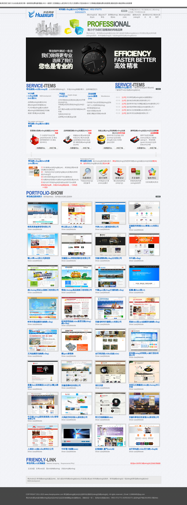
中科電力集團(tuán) (69, 449)
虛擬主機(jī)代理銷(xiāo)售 (96, 113)
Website (39, 229)
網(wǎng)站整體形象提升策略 (39, 110)
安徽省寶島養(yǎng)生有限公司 (108, 258)
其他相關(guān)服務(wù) (92, 96)
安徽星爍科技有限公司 (71, 385)
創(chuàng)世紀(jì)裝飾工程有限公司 (43, 290)
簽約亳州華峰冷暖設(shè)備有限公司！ (141, 107)
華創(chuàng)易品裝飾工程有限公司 (76, 290)
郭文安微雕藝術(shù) (104, 417)
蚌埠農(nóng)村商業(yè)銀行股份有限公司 (144, 354)
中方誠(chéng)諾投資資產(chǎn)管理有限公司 (43, 418)
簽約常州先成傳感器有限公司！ (138, 113)
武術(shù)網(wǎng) (68, 469)
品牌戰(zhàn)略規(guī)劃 (67, 117)
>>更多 (45, 187)
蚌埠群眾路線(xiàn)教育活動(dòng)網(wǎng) (76, 322)
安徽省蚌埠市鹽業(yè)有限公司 (108, 322)
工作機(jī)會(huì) (134, 10)
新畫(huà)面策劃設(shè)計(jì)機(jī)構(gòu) (43, 386)
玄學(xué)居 (40, 469)
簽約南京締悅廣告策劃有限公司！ (139, 100)
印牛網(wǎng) (135, 258)
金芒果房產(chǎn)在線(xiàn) (107, 354)
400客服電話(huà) (93, 108)
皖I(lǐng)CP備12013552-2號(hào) (145, 498)
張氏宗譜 (99, 385)
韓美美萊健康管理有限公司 (39, 227)
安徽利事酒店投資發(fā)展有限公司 (144, 417)
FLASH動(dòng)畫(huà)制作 (38, 108)
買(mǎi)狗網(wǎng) (53, 469)
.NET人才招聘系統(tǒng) (96, 105)
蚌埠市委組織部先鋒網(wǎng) (40, 322)
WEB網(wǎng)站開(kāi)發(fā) (33, 96)
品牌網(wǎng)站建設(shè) (37, 102)
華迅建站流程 (86, 161)
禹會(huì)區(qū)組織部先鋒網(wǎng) (144, 322)
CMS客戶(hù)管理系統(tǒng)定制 (99, 102)
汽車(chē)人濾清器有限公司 (107, 227)
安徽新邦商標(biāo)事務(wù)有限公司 (144, 227)
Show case (32, 229)
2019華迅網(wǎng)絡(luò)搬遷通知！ (140, 97)
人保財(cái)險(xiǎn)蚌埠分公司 (41, 449)
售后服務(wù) (146, 10)
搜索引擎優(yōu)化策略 (36, 113)
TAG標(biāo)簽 (139, 12)
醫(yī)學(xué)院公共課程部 (39, 258)
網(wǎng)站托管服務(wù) (37, 105)
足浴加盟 (31, 469)
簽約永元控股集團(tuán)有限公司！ (139, 110)
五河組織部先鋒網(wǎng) (38, 354)
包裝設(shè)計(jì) (64, 114)
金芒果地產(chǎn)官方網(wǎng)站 (143, 449)
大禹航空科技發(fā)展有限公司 (74, 417)
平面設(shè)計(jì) (63, 95)
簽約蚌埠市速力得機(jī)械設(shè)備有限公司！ (144, 104)
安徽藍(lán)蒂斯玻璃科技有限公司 (75, 258)
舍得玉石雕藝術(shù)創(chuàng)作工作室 (144, 386)
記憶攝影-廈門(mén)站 (104, 449)
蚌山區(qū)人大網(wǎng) (71, 227)
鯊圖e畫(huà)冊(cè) (137, 290)
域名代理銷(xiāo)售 (94, 111)
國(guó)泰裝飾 (67, 354)
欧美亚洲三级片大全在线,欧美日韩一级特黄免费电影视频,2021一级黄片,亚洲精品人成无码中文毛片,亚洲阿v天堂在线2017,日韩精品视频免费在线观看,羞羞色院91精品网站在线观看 (66, 3)
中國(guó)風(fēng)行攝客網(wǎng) (109, 290)
